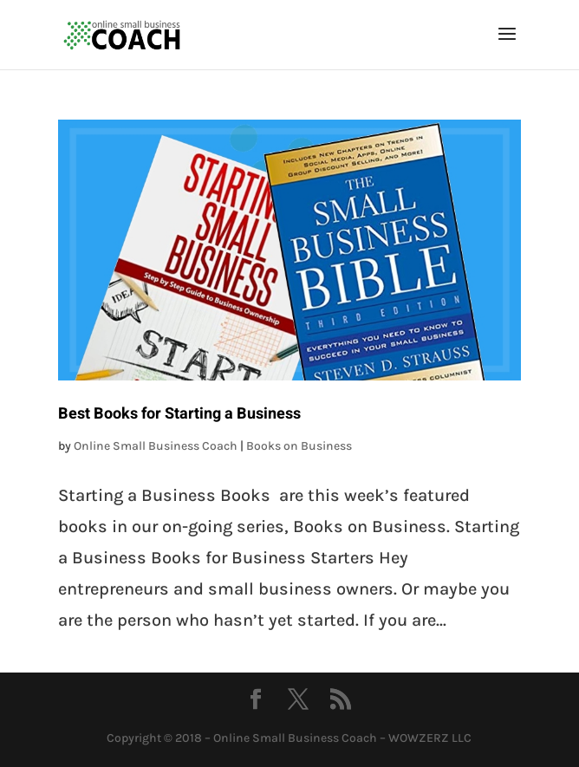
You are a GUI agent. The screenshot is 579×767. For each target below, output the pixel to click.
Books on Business (299, 446)
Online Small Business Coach (155, 446)
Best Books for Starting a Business (179, 414)
